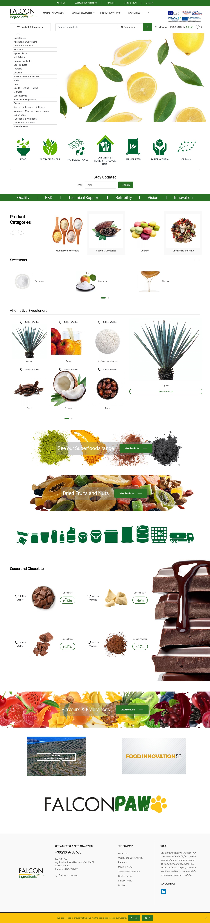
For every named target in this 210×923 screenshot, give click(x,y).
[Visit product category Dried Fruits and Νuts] (183, 233)
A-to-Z (189, 27)
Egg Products (20, 65)
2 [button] (108, 298)
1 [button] (103, 298)
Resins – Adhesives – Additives (29, 107)
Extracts (18, 92)
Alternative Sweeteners (25, 41)
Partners (111, 3)
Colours (18, 103)
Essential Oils (20, 95)
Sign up (126, 185)
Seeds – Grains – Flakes (26, 88)
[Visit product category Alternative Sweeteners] (67, 233)
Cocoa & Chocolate (24, 45)
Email (80, 185)
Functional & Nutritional (25, 118)
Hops (16, 84)
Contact (149, 3)
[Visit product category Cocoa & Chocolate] (106, 233)
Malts (16, 80)
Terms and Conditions (129, 871)
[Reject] (206, 917)
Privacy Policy (125, 880)
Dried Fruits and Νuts (24, 122)
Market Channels (53, 12)
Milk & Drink (19, 57)
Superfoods (20, 115)
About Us (61, 3)
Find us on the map (66, 875)
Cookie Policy (125, 876)
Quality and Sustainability (86, 3)
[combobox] (85, 27)
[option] (67, 233)
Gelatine (18, 72)
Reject (147, 918)
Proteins (18, 68)
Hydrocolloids (20, 53)
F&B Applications (110, 12)
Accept (134, 918)
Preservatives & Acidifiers (26, 76)
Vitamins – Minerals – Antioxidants (31, 111)
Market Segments (82, 12)
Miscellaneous (21, 126)
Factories (134, 12)
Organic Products (22, 61)
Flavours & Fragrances (25, 99)
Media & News (130, 3)
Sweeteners (20, 38)
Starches (18, 49)
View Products (166, 391)
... (147, 12)
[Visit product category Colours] (145, 233)
